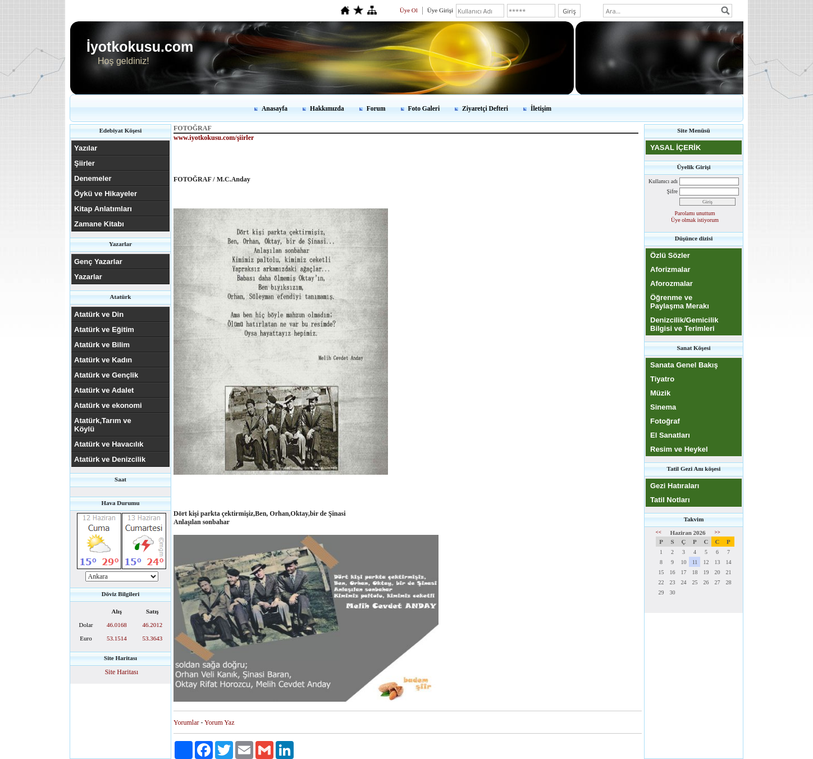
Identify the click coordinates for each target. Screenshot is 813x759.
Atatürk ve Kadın (103, 360)
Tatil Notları (670, 500)
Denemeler (92, 178)
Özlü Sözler (670, 255)
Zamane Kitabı (99, 224)
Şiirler (84, 163)
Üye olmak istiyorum (695, 220)
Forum (376, 108)
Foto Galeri (424, 108)
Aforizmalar (670, 269)
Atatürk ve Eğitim (104, 329)
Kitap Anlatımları (103, 208)
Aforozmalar (671, 283)
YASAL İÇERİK (675, 147)
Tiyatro (662, 379)
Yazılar (85, 148)
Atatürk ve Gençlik (106, 375)
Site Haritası (122, 672)
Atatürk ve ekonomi (108, 405)
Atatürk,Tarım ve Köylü (102, 424)
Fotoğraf (665, 421)
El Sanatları (670, 435)
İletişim (541, 108)
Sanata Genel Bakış (684, 365)
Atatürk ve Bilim (102, 344)
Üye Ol (409, 10)
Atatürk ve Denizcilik (109, 459)
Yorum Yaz (219, 722)
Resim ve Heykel (679, 449)
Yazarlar (88, 276)
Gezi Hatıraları (674, 485)
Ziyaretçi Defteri (485, 108)
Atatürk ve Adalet (104, 390)
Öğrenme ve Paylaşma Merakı (679, 301)
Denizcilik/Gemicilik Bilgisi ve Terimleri (684, 324)
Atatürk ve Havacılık (109, 444)
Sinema (663, 407)
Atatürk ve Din (99, 314)
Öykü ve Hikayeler (105, 193)
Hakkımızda (327, 108)
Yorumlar (186, 722)
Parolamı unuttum (695, 213)
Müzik (660, 393)
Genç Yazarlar (98, 261)
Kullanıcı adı (663, 181)
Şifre (672, 191)
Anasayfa (274, 108)
